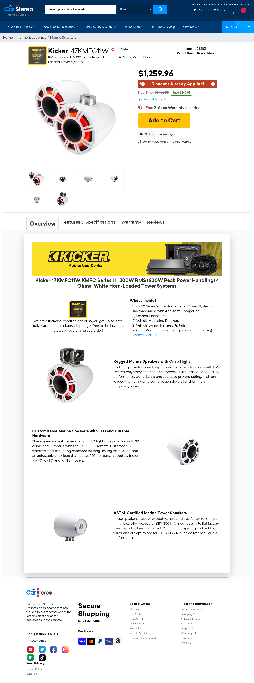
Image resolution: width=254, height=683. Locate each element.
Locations (186, 637)
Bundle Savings (163, 27)
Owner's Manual (144, 335)
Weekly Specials (139, 633)
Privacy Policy (34, 668)
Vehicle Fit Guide (191, 618)
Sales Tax (31, 673)
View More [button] (191, 27)
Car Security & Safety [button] (101, 27)
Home (8, 37)
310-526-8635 (241, 4)
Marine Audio (133, 27)
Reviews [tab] (156, 222)
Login (217, 10)
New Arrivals (137, 618)
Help (196, 10)
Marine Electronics (31, 37)
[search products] (80, 9)
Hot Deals (135, 614)
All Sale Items (137, 623)
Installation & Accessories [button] (60, 27)
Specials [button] (238, 27)
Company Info (189, 633)
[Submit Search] (160, 9)
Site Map (186, 642)
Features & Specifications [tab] (88, 222)
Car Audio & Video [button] (21, 27)
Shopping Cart (189, 614)
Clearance (135, 609)
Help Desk (187, 628)
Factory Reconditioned (143, 637)
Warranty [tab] (131, 222)
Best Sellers (136, 628)
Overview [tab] (42, 223)
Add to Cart (164, 120)
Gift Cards (187, 623)
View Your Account (192, 609)
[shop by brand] (134, 9)
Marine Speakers (63, 37)
